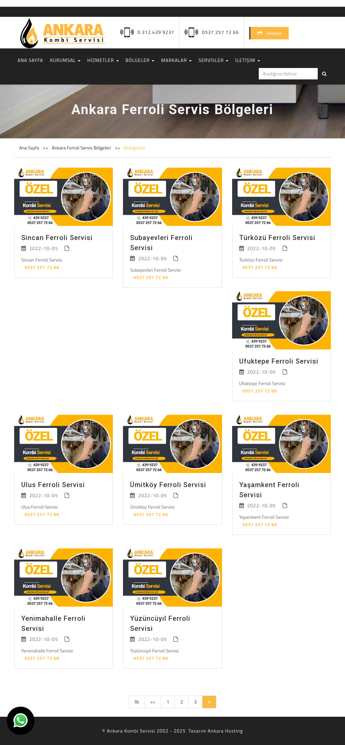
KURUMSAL (65, 60)
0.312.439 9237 (155, 32)
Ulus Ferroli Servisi (53, 485)
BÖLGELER (140, 60)
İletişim (269, 33)
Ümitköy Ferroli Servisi (168, 485)
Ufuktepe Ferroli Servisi (278, 361)
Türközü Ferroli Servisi (277, 238)
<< (153, 701)
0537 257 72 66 (220, 32)
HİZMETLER (103, 60)
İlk (136, 701)
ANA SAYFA (30, 60)
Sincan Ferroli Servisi (57, 238)
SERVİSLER (213, 60)
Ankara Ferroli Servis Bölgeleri (82, 147)
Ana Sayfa (29, 147)
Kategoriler (135, 147)
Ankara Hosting (225, 730)
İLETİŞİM (247, 60)
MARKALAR (176, 60)
